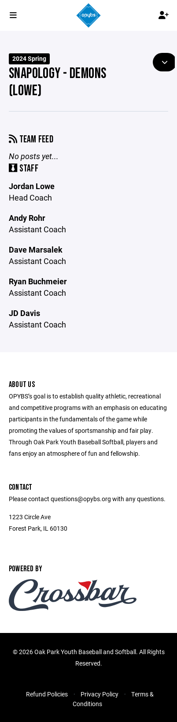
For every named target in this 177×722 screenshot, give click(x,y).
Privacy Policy (99, 694)
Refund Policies (47, 694)
